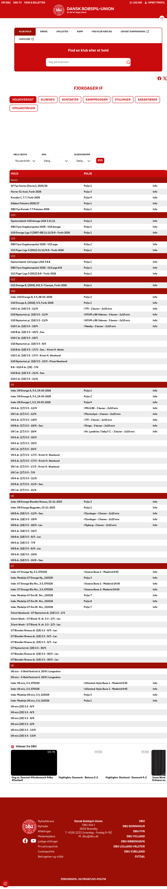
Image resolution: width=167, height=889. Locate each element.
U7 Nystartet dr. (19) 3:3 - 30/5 (28, 648)
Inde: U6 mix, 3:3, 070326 (25, 683)
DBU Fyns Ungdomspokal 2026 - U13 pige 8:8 (36, 268)
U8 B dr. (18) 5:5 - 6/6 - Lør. (26, 549)
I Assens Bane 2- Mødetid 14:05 (101, 589)
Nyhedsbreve (46, 821)
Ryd (100, 161)
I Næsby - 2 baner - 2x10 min (100, 326)
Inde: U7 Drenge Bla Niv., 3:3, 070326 (32, 584)
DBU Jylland (136, 836)
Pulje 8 (88, 601)
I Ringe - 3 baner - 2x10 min (99, 426)
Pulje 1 (88, 186)
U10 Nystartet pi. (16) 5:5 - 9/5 (28, 344)
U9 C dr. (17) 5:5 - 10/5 (23, 449)
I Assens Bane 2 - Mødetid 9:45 (101, 572)
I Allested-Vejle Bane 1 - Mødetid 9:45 (105, 683)
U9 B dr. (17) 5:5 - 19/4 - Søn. (27, 426)
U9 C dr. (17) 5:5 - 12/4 (23, 414)
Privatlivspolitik (48, 846)
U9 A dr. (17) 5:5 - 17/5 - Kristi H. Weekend (35, 455)
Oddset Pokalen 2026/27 (25, 203)
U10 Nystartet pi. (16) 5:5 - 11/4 (29, 315)
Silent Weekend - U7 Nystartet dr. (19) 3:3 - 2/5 (38, 613)
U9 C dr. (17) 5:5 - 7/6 (23, 472)
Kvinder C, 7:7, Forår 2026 (25, 198)
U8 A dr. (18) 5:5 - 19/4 (24, 519)
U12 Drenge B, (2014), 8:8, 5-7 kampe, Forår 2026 (39, 285)
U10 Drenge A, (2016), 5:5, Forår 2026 (32, 303)
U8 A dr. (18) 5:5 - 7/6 (23, 543)
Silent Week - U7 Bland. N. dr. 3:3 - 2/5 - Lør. (36, 619)
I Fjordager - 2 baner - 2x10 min (101, 519)
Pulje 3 (88, 192)
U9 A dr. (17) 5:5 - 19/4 (24, 420)
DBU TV (17, 3)
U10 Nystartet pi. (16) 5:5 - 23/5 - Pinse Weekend (39, 361)
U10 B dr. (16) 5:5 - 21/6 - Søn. (28, 373)
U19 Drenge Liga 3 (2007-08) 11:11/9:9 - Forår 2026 (40, 233)
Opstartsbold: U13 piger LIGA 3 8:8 (30, 262)
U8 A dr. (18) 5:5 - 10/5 (24, 531)
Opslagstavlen (23, 108)
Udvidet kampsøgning (135, 31)
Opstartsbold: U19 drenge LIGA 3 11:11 (33, 221)
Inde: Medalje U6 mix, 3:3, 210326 (30, 695)
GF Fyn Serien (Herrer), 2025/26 (29, 186)
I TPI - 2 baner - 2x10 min (98, 309)
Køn (44, 155)
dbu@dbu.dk (90, 836)
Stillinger (123, 99)
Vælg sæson (20, 155)
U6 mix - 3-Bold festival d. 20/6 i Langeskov (36, 671)
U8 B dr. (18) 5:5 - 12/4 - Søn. (27, 513)
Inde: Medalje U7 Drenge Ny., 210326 (32, 578)
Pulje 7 (88, 595)
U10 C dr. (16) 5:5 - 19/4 (24, 326)
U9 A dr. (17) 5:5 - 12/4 (24, 408)
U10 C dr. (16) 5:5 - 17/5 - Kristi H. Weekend (36, 355)
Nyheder (43, 826)
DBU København (133, 841)
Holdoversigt (23, 99)
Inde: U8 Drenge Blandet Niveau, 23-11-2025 (36, 502)
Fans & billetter (34, 3)
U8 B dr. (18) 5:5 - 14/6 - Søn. (27, 560)
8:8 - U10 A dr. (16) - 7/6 (24, 367)
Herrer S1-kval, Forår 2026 (26, 192)
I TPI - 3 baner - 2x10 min (98, 420)
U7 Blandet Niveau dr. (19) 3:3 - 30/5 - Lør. (35, 654)
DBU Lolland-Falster (129, 846)
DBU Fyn (139, 831)
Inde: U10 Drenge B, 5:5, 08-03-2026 (31, 297)
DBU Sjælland (134, 851)
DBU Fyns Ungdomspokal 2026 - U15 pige (34, 244)
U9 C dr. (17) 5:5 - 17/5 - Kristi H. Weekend (35, 467)
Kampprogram (97, 99)
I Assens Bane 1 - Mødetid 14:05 (102, 584)
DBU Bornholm (134, 826)
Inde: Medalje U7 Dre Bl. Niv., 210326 (32, 595)
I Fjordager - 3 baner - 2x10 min (101, 513)
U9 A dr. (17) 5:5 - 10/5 (24, 437)
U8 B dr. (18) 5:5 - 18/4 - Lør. (27, 525)
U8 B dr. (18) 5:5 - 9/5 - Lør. (26, 537)
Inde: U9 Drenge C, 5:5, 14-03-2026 (31, 402)
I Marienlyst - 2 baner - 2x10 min (102, 414)
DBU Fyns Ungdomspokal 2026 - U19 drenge (36, 227)
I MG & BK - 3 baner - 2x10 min (101, 408)
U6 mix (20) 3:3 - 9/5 (22, 706)
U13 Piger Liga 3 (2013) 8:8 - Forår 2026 (33, 274)
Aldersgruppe (82, 155)
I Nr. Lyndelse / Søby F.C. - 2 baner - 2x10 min (109, 432)
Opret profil (155, 2)
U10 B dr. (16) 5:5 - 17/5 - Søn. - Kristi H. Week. (37, 350)
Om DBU (6, 3)
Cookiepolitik (46, 851)
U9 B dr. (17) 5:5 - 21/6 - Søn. (27, 484)
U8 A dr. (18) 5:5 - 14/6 (24, 554)
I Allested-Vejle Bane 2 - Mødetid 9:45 (105, 689)
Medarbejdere (46, 836)
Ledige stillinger (48, 841)
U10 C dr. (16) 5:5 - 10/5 (24, 338)
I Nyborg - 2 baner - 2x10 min (100, 525)
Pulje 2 (88, 221)
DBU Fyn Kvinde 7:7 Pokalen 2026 (30, 209)
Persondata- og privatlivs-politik (83, 879)
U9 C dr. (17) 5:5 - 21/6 (23, 490)
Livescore (26, 39)
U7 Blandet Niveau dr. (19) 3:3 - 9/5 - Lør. (34, 630)
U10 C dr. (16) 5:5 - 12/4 (24, 309)
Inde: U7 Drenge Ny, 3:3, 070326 (29, 572)
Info (155, 186)
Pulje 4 (88, 198)
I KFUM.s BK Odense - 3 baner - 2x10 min (107, 315)
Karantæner (147, 99)
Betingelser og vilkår (51, 856)
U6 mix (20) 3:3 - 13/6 (23, 730)
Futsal (140, 856)
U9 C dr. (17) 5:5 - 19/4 (23, 432)
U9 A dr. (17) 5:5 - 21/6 (24, 478)
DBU (142, 821)
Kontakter (70, 99)
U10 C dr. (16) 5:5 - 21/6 (24, 379)
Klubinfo (48, 99)
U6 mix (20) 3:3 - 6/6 (22, 718)
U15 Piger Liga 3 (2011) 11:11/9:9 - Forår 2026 (37, 250)
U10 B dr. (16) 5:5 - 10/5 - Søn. (28, 332)
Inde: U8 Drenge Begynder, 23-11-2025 (33, 508)
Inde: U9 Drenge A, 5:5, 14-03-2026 (31, 391)
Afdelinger (44, 831)
